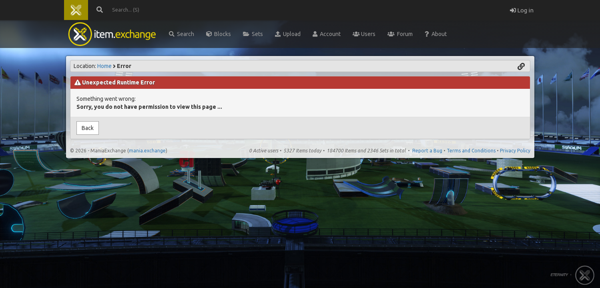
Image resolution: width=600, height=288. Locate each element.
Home (104, 66)
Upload (288, 34)
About (436, 34)
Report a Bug (427, 150)
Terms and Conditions (471, 150)
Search (181, 34)
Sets (253, 34)
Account (327, 34)
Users (364, 34)
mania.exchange (147, 150)
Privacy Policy (515, 150)
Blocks (218, 34)
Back (88, 128)
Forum (400, 34)
